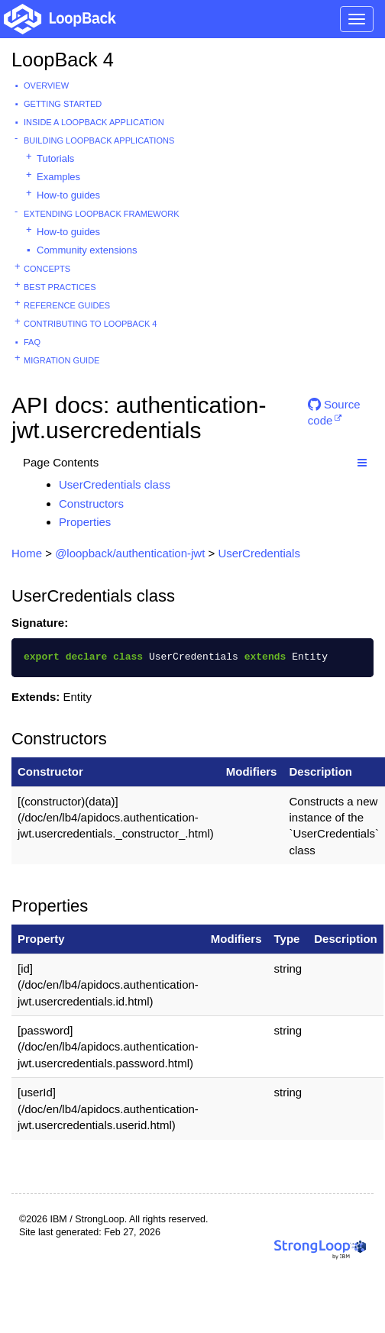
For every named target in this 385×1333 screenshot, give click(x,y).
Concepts (47, 268)
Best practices (60, 287)
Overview (46, 85)
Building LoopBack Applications (99, 140)
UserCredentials (259, 553)
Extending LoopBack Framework (102, 213)
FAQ (32, 342)
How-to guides (68, 195)
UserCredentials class (114, 484)
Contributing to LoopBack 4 (90, 323)
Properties (85, 521)
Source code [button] (334, 410)
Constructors (91, 503)
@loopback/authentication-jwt (130, 553)
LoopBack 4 (62, 59)
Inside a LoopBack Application (94, 122)
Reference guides (67, 305)
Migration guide (61, 360)
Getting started (63, 103)
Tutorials (55, 158)
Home (26, 553)
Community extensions (87, 250)
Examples (58, 176)
